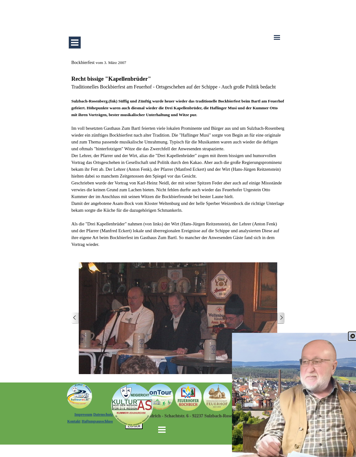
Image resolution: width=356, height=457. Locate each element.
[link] (294, 395)
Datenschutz (103, 414)
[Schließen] (352, 336)
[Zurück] (75, 318)
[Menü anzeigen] (75, 42)
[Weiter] (281, 318)
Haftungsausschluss (97, 421)
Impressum (83, 414)
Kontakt (74, 421)
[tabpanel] (178, 153)
